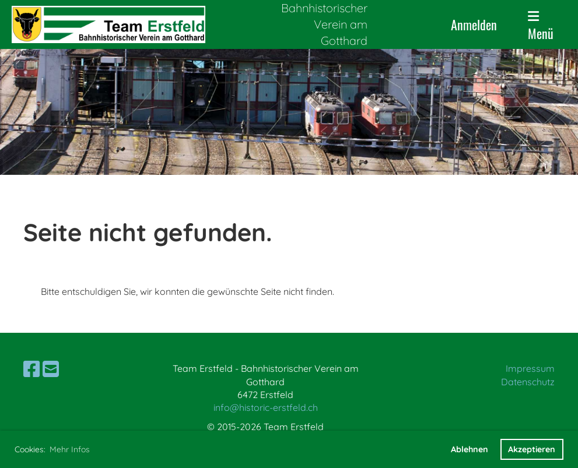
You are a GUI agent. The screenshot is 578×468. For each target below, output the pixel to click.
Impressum (530, 368)
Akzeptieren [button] (531, 449)
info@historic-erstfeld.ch (265, 407)
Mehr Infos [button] (70, 449)
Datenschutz (528, 382)
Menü (541, 26)
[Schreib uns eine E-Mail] (51, 369)
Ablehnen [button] (469, 449)
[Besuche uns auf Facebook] (31, 369)
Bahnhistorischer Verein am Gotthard (324, 24)
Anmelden (474, 24)
